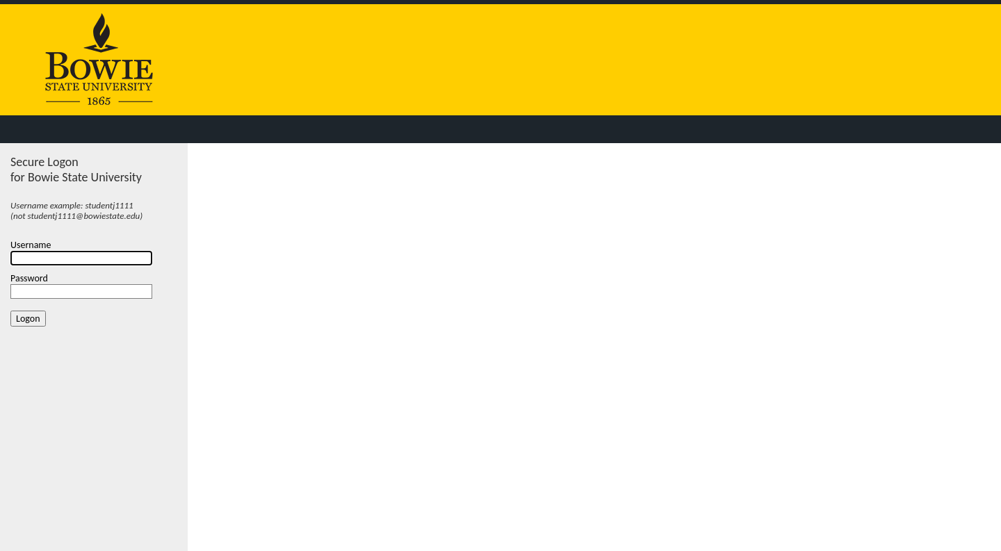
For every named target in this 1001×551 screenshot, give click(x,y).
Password (29, 278)
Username (30, 245)
